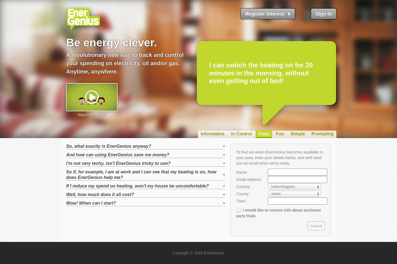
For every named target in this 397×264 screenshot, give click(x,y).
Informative (212, 133)
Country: (243, 186)
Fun (280, 133)
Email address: (249, 179)
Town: (241, 201)
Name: (242, 172)
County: (243, 194)
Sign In (323, 14)
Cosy (263, 133)
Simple (298, 133)
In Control (241, 133)
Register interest (264, 14)
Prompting (323, 133)
